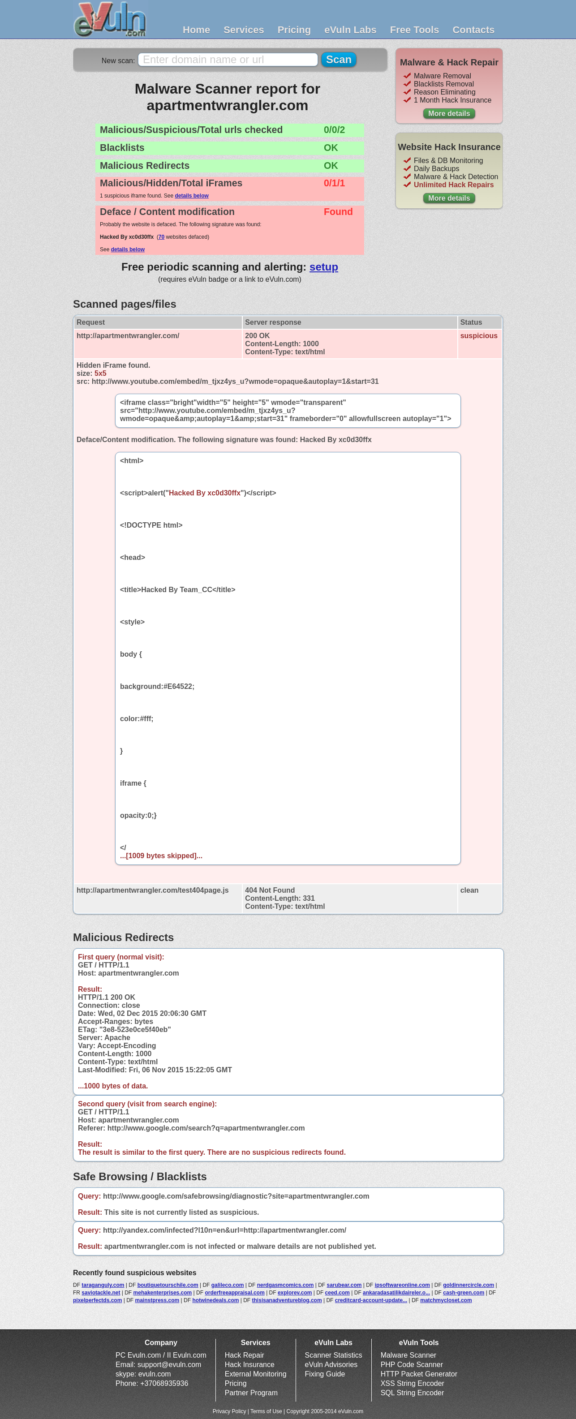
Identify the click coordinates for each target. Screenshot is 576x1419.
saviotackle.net (101, 1293)
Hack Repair (244, 1355)
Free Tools (414, 29)
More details (449, 113)
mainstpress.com (157, 1300)
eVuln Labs (350, 29)
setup (323, 267)
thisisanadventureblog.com (287, 1300)
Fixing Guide (325, 1374)
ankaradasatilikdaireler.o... (396, 1293)
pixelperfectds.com (97, 1300)
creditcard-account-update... (371, 1300)
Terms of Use (266, 1411)
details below (191, 196)
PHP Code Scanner (412, 1364)
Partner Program (251, 1393)
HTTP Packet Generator (419, 1374)
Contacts (473, 29)
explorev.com (295, 1293)
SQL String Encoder (412, 1393)
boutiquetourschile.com (168, 1285)
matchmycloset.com (446, 1300)
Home (196, 29)
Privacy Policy (229, 1411)
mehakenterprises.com (162, 1293)
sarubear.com (344, 1285)
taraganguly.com (103, 1285)
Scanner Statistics (333, 1355)
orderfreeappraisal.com (234, 1293)
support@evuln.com (170, 1364)
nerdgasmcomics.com (285, 1285)
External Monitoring (256, 1374)
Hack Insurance (250, 1364)
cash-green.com (463, 1293)
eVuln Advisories (331, 1364)
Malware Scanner (409, 1355)
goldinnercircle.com (468, 1285)
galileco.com (227, 1285)
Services (244, 29)
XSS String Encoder (412, 1383)
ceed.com (337, 1293)
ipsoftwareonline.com (402, 1285)
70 (161, 237)
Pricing (294, 29)
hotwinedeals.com (215, 1300)
